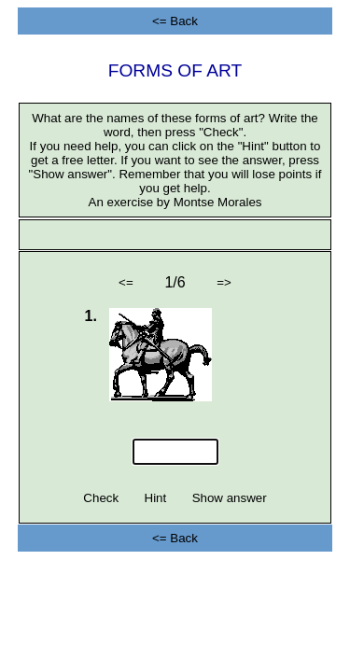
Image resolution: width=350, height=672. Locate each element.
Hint (155, 498)
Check (101, 498)
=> (224, 282)
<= (125, 282)
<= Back (175, 21)
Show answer (229, 498)
